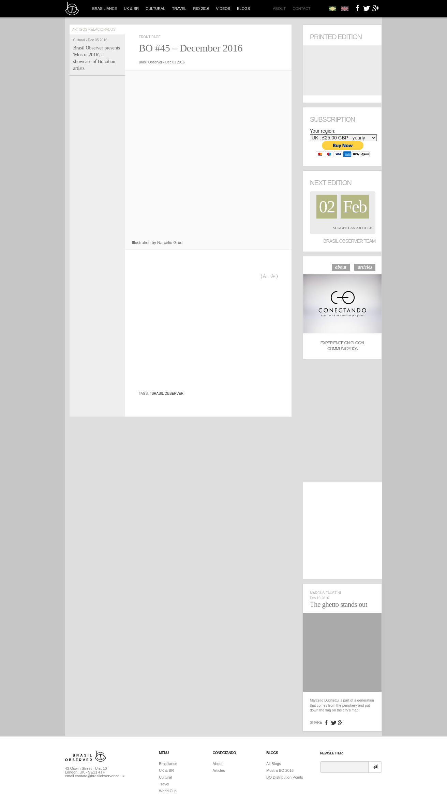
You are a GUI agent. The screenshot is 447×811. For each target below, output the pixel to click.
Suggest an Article (352, 228)
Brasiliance (104, 8)
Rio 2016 (201, 8)
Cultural (155, 8)
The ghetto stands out (338, 604)
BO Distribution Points (284, 777)
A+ (265, 276)
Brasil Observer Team (349, 241)
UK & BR (131, 8)
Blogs (243, 8)
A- (273, 276)
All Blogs (273, 764)
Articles (219, 770)
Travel (179, 8)
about (340, 267)
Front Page (150, 37)
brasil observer (167, 393)
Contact (301, 8)
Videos (223, 8)
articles (365, 267)
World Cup (168, 791)
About (279, 8)
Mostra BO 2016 (280, 770)
